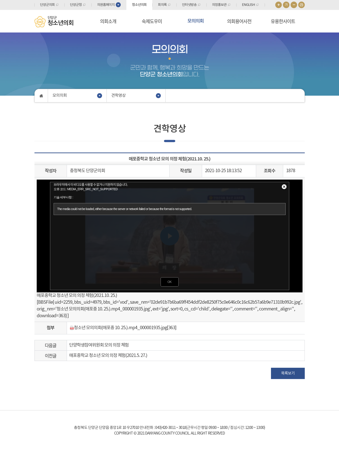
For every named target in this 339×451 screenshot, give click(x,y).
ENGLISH (248, 5)
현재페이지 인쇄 (301, 5)
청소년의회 (139, 5)
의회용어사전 (239, 21)
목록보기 (288, 373)
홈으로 (41, 95)
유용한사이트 (283, 21)
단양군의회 (47, 5)
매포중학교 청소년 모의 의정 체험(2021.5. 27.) (108, 355)
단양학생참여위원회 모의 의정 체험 (99, 345)
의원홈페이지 (106, 5)
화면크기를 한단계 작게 (294, 5)
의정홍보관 (219, 5)
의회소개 (108, 21)
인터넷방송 (189, 5)
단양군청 (76, 5)
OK (169, 282)
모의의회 (195, 21)
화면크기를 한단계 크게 (278, 5)
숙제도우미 (152, 21)
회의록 (162, 5)
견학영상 (118, 95)
